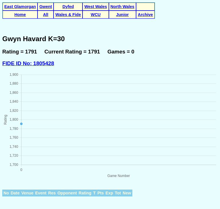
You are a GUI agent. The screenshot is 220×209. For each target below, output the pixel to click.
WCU (96, 14)
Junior (122, 14)
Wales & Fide (68, 14)
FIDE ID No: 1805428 (28, 63)
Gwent (45, 6)
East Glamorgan (20, 6)
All (45, 14)
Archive (145, 14)
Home (20, 14)
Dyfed (68, 6)
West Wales (95, 6)
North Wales (122, 6)
